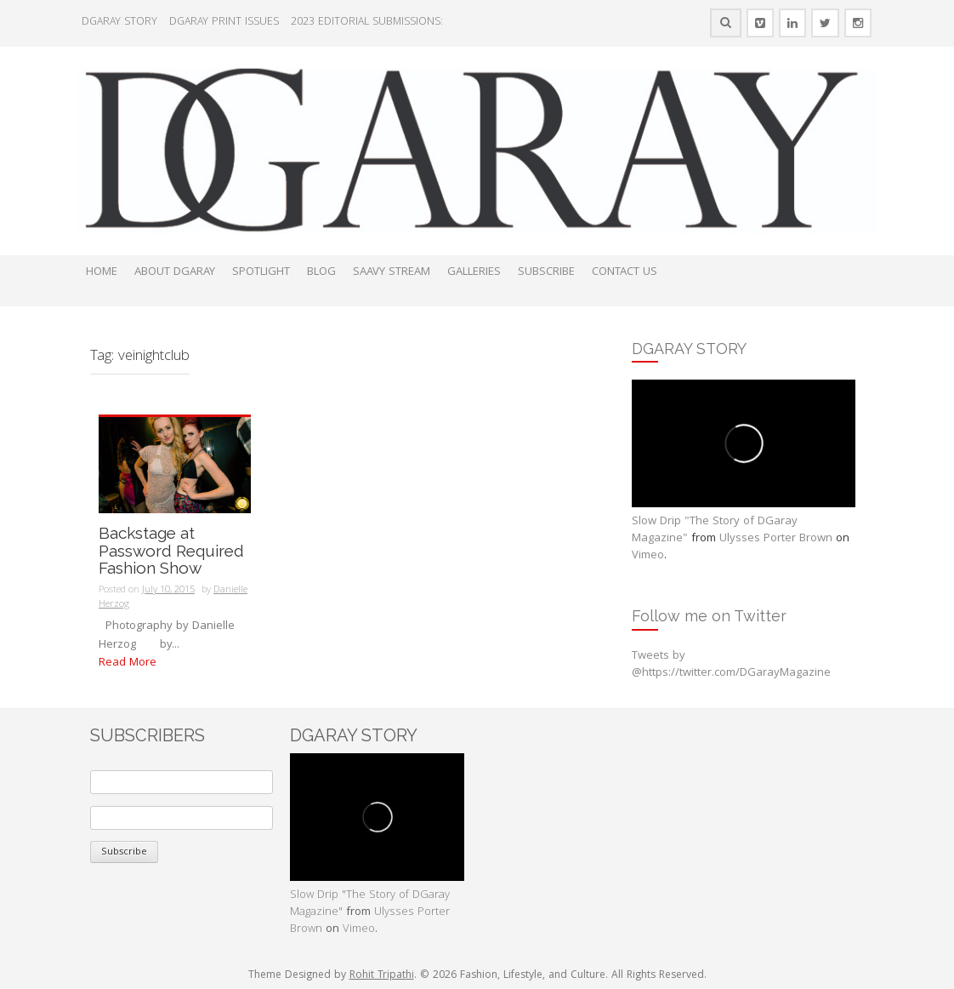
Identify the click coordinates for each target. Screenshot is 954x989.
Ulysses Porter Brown (775, 538)
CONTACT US (624, 272)
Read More (127, 663)
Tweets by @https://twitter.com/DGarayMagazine (731, 665)
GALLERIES (474, 272)
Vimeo (648, 555)
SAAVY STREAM (391, 272)
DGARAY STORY (119, 22)
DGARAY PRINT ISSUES (224, 22)
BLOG (321, 272)
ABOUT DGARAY (174, 272)
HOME (101, 272)
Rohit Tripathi (381, 976)
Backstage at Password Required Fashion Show (171, 551)
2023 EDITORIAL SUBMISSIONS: (367, 22)
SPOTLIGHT (261, 272)
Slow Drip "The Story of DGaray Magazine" (715, 530)
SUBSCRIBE (546, 272)
